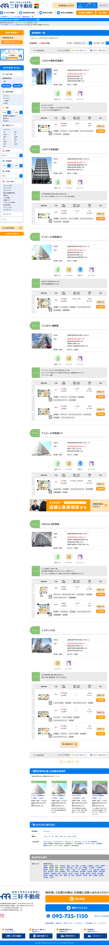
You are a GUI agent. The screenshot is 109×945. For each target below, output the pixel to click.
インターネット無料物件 (90, 842)
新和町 (46, 870)
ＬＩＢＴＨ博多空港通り (53, 60)
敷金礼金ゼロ (59, 843)
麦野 (56, 875)
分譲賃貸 (99, 843)
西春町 (95, 871)
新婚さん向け (48, 845)
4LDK (74, 836)
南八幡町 (101, 873)
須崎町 (51, 870)
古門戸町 (62, 868)
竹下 (78, 870)
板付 (56, 866)
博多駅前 (46, 873)
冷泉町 (85, 875)
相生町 (46, 866)
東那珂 (88, 873)
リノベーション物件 (14, 24)
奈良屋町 (83, 871)
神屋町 (103, 866)
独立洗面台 (75, 845)
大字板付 (62, 866)
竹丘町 (73, 870)
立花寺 (51, 877)
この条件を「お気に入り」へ (11, 42)
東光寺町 (51, 871)
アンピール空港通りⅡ (52, 433)
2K (65, 836)
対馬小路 (96, 870)
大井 (72, 866)
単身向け (67, 845)
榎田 (68, 866)
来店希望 (66, 5)
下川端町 (92, 868)
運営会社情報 (49, 923)
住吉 (56, 870)
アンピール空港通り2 (52, 237)
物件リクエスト (80, 907)
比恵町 (70, 873)
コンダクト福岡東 (50, 325)
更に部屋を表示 (67, 744)
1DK (56, 836)
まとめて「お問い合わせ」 (100, 50)
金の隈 (46, 877)
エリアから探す (9, 12)
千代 (90, 870)
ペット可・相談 (4, 24)
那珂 (56, 871)
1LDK (61, 836)
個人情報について (91, 923)
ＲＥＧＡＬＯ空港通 (50, 524)
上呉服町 (90, 866)
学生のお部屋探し (67, 12)
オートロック (47, 842)
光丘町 (76, 873)
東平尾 (101, 875)
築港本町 (84, 870)
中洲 (68, 871)
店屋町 (103, 870)
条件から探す (48, 12)
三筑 (75, 868)
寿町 (56, 868)
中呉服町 (62, 871)
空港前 (95, 875)
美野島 (51, 875)
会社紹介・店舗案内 (86, 12)
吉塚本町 (79, 875)
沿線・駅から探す (29, 12)
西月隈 (89, 871)
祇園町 (46, 868)
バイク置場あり (79, 843)
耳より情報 (102, 12)
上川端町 (83, 866)
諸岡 (65, 875)
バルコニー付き (90, 843)
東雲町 (85, 868)
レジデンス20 (48, 630)
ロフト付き (77, 842)
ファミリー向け (58, 845)
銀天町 (51, 868)
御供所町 (70, 868)
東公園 (82, 873)
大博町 (67, 870)
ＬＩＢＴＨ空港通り (50, 149)
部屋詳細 (101, 131)
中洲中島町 (75, 871)
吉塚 (72, 875)
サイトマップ (103, 5)
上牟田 (97, 866)
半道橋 (65, 873)
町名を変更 (17, 86)
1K (52, 836)
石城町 (62, 870)
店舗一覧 (58, 923)
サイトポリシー (79, 923)
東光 (45, 871)
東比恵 (94, 873)
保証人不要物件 (49, 843)
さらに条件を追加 (8, 228)
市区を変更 (6, 86)
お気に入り (100, 126)
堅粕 (77, 866)
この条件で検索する (12, 234)
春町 (59, 873)
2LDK (69, 836)
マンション (47, 831)
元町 (61, 875)
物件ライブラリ (68, 923)
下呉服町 (99, 868)
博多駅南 (54, 873)
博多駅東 (102, 871)
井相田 (51, 866)
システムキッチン (58, 842)
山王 (80, 868)
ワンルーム (47, 836)
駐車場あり (69, 843)
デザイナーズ (69, 842)
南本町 (46, 875)
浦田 (90, 875)
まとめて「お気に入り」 (80, 50)
